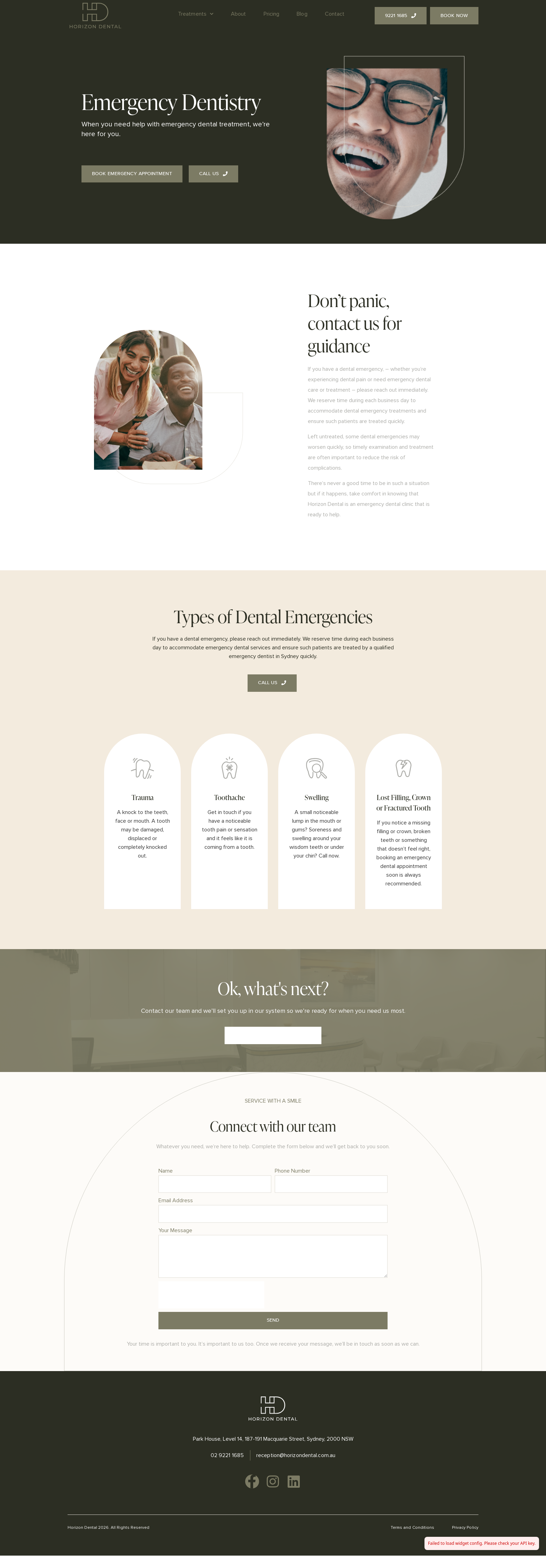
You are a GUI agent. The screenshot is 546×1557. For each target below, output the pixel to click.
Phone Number (292, 1170)
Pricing (272, 13)
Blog (302, 13)
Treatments (195, 13)
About (238, 13)
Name (165, 1170)
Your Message (175, 1230)
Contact (335, 13)
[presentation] (211, 1296)
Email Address (175, 1200)
